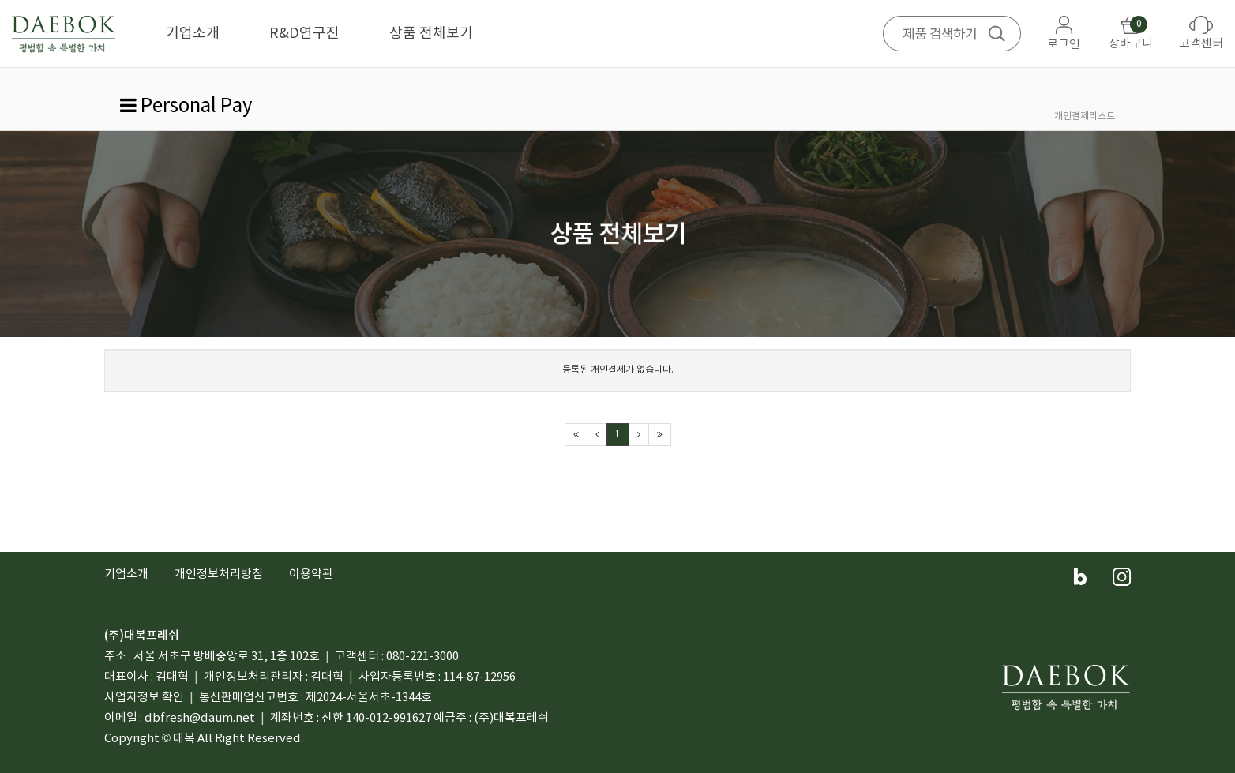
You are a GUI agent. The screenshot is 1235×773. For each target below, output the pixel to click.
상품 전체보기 (431, 33)
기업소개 (193, 33)
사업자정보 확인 (144, 697)
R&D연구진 (304, 33)
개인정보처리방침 (219, 574)
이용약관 (311, 574)
